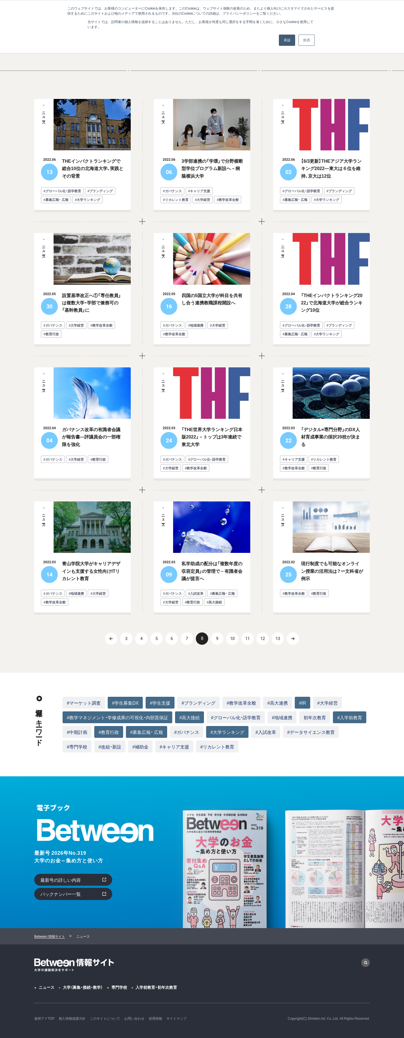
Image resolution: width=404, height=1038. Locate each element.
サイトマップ (176, 1018)
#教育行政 (108, 732)
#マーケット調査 (84, 702)
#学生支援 (160, 702)
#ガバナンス (186, 732)
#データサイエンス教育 (311, 732)
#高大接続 (189, 717)
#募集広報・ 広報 (146, 732)
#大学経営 (327, 702)
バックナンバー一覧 (60, 893)
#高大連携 (277, 702)
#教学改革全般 (241, 702)
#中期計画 (77, 732)
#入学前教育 (349, 717)
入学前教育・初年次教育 (156, 987)
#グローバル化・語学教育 (236, 717)
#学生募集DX (125, 702)
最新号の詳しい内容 (60, 879)
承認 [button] (287, 40)
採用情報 (155, 1018)
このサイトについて (105, 1018)
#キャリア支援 (174, 746)
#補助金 (140, 746)
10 (232, 638)
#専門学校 (77, 746)
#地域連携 (282, 717)
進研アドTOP (44, 1018)
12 (262, 638)
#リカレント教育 (217, 746)
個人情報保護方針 (72, 1018)
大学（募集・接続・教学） (83, 987)
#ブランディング (198, 702)
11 (247, 638)
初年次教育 (315, 717)
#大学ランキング (227, 732)
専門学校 (119, 987)
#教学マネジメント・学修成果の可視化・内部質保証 (117, 717)
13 (278, 638)
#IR (302, 702)
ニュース (46, 987)
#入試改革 (266, 732)
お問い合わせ (134, 1018)
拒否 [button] (306, 40)
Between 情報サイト (49, 936)
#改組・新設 (109, 746)
